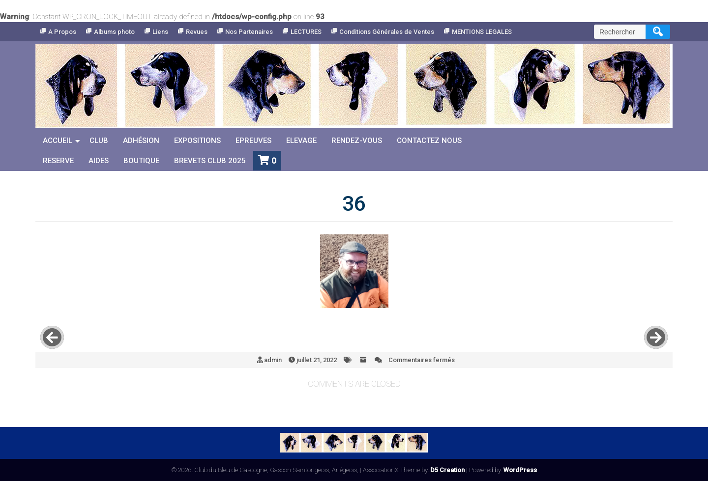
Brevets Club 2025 (210, 160)
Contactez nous (429, 140)
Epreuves (253, 140)
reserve (58, 160)
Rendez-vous (356, 140)
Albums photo (114, 31)
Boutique (141, 160)
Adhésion (141, 140)
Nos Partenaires (249, 31)
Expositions (197, 140)
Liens (160, 31)
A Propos (62, 31)
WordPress (520, 470)
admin (273, 360)
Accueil (57, 140)
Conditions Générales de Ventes (386, 31)
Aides (98, 160)
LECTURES (306, 31)
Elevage (301, 140)
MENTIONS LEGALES (482, 31)
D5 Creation (447, 470)
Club (98, 140)
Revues (196, 31)
